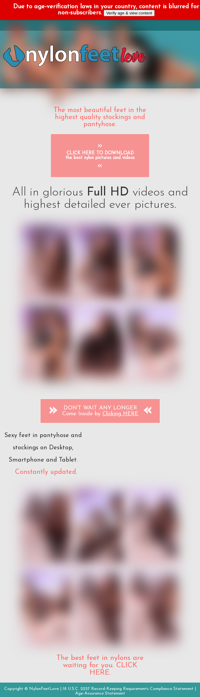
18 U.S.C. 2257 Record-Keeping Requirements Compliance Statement (128, 689)
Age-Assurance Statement (100, 693)
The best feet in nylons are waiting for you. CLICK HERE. (100, 665)
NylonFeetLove (44, 689)
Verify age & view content (129, 13)
